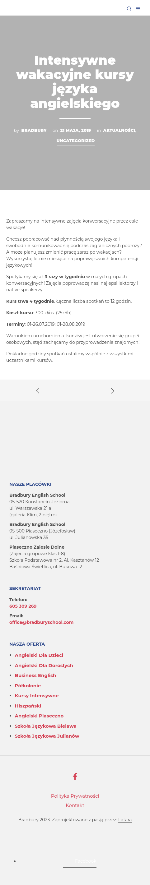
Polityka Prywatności (75, 796)
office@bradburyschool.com (41, 622)
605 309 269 (23, 606)
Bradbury (33, 130)
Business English (35, 675)
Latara (125, 820)
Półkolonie (28, 686)
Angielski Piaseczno (39, 716)
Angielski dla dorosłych (44, 665)
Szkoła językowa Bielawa (46, 726)
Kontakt (75, 805)
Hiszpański (28, 706)
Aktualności (119, 130)
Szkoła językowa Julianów (47, 736)
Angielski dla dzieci (39, 655)
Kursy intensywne (37, 695)
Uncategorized (76, 140)
